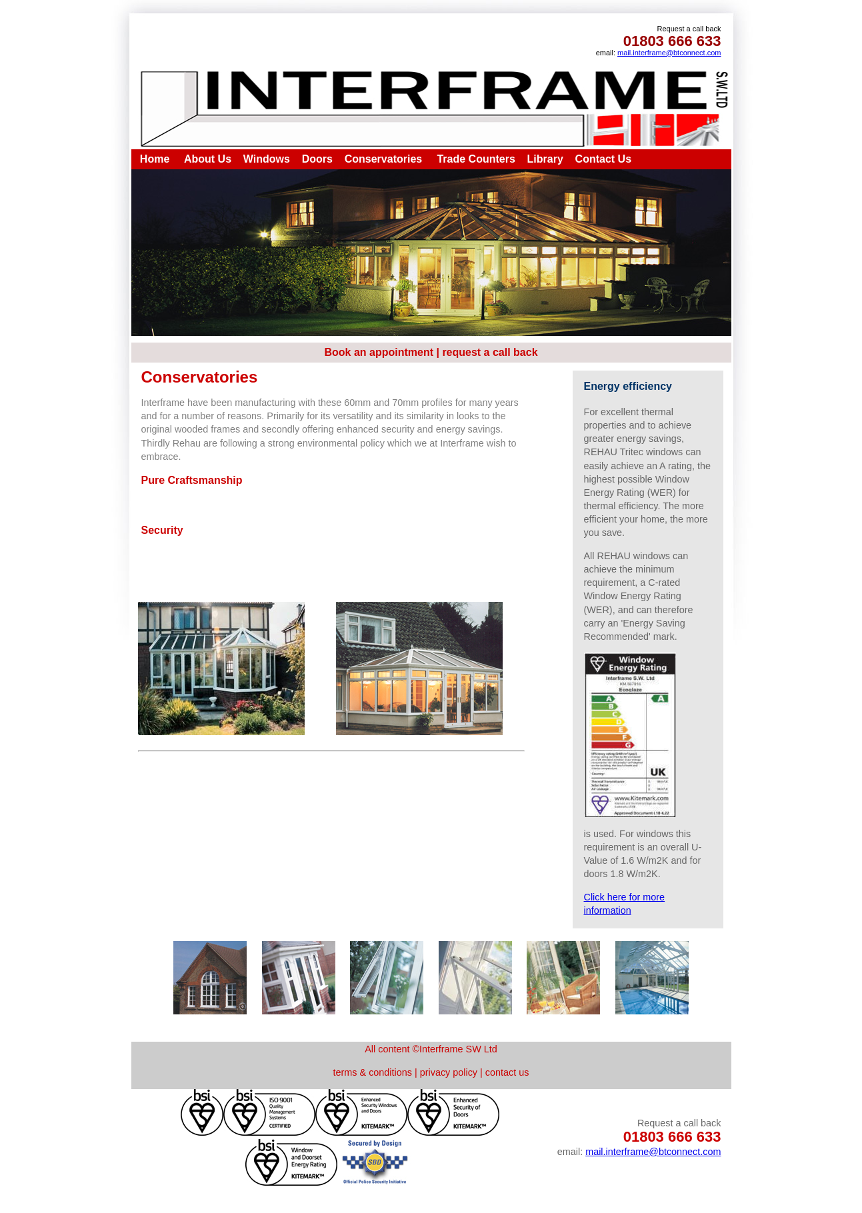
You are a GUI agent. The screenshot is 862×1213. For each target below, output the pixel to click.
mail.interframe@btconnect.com (669, 53)
